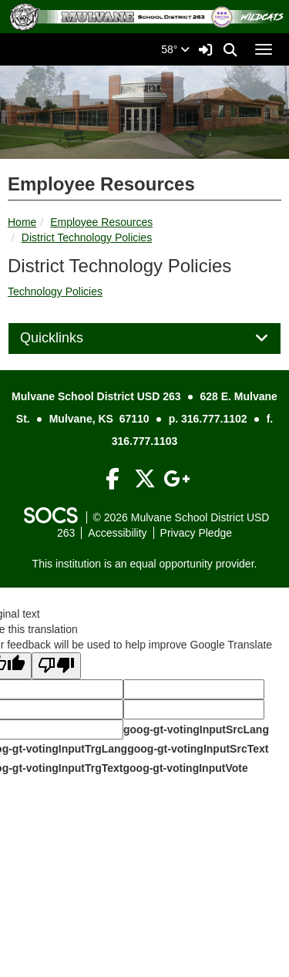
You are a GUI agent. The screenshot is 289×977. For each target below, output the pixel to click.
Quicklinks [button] (69, 338)
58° (175, 49)
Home (22, 222)
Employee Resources (101, 222)
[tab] (144, 338)
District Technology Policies (87, 237)
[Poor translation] (56, 665)
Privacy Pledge (196, 533)
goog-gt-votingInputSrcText (197, 749)
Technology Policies (55, 291)
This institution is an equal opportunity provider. (144, 564)
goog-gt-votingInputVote (185, 768)
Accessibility (117, 533)
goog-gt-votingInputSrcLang (196, 729)
